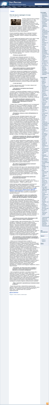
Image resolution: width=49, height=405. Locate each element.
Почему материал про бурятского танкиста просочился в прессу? (45, 88)
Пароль (43, 236)
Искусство (40, 6)
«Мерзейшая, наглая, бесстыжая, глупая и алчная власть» (45, 116)
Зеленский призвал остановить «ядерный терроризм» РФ (44, 24)
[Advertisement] (24, 350)
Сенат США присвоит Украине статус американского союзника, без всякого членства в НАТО (45, 106)
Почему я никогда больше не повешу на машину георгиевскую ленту (45, 143)
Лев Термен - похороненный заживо (45, 162)
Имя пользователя (44, 231)
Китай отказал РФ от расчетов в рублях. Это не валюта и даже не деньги (45, 181)
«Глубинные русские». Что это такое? (45, 63)
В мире (24, 6)
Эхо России (15, 2)
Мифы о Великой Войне (44, 82)
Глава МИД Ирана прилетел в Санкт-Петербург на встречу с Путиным (45, 41)
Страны (19, 6)
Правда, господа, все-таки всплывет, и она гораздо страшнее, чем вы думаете (45, 134)
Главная (3, 6)
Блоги (8, 6)
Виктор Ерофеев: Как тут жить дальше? (45, 167)
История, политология (6, 7)
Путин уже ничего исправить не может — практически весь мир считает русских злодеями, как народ (45, 197)
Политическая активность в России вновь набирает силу (45, 151)
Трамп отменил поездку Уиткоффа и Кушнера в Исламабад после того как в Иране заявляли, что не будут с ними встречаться (45, 53)
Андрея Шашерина (18, 190)
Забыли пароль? (44, 240)
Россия (13, 6)
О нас (14, 7)
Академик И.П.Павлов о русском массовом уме (45, 206)
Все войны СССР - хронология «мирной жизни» (44, 212)
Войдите (11, 294)
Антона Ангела (26, 189)
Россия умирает (44, 79)
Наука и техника (32, 6)
